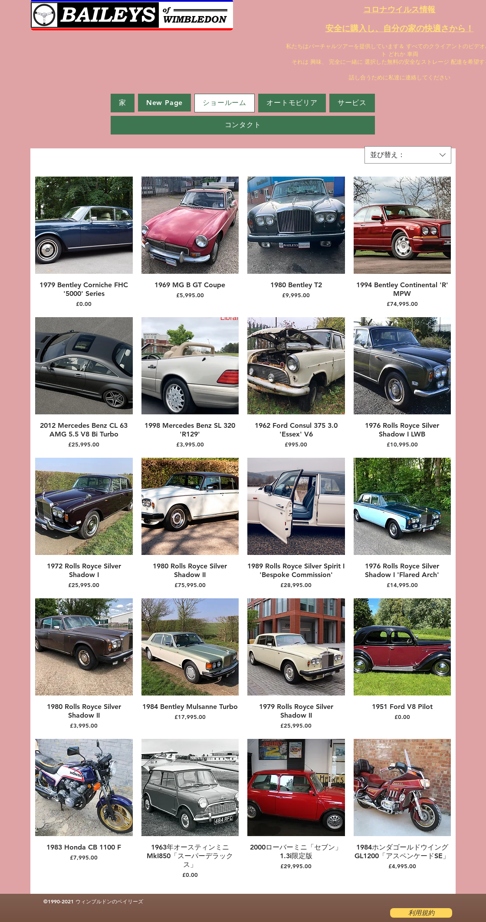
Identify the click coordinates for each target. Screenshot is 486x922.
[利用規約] (421, 913)
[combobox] (407, 155)
